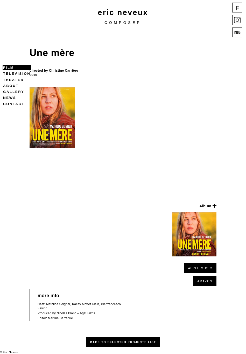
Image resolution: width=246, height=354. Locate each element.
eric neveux (123, 12)
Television (16, 74)
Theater (13, 80)
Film (8, 68)
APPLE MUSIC (200, 268)
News (9, 98)
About (11, 86)
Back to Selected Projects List (123, 342)
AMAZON (204, 281)
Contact (13, 104)
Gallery (13, 92)
